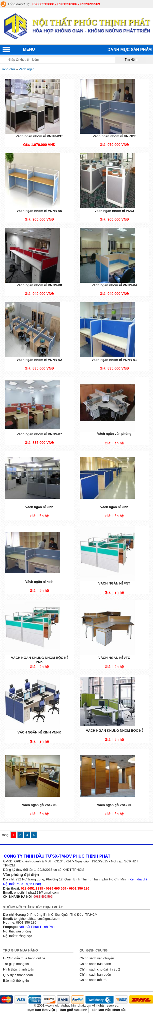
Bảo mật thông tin (16, 980)
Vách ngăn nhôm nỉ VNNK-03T (39, 136)
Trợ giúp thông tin (16, 964)
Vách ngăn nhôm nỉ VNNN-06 (39, 211)
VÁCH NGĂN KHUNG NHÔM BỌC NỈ (114, 730)
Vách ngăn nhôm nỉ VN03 (114, 211)
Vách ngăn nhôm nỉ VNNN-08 (39, 285)
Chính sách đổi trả (93, 980)
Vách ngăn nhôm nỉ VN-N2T (114, 136)
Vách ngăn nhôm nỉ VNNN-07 (39, 434)
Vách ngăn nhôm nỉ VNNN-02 (39, 360)
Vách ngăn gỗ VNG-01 (114, 805)
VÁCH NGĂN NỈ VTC (114, 658)
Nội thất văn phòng (17, 931)
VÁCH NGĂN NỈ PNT (114, 583)
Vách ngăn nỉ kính (39, 507)
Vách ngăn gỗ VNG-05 (39, 805)
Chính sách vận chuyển (97, 958)
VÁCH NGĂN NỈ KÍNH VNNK (39, 732)
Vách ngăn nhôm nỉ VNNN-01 (114, 360)
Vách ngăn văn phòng (114, 434)
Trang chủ (7, 69)
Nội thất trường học (17, 936)
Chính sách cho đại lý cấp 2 (100, 969)
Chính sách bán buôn (95, 974)
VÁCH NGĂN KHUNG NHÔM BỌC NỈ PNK (39, 660)
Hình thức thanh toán (18, 969)
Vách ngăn (26, 69)
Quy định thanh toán (18, 975)
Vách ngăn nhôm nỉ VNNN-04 (114, 285)
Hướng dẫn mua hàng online (24, 958)
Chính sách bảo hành (95, 964)
